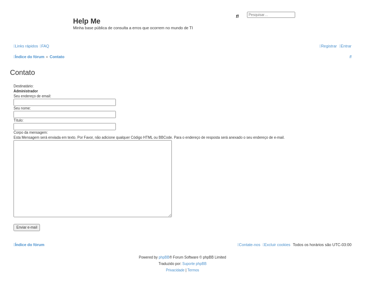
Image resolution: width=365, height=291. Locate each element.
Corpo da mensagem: (31, 132)
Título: (19, 120)
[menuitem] (44, 46)
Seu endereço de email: (32, 96)
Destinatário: (24, 86)
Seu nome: (22, 108)
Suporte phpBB (194, 264)
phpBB (164, 257)
